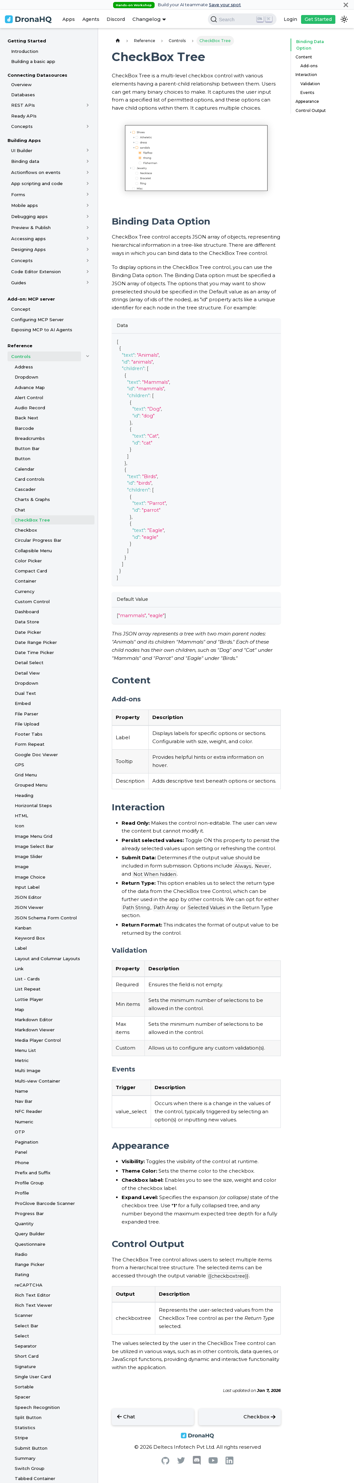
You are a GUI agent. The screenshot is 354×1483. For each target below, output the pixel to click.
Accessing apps (28, 238)
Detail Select (29, 662)
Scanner (24, 1315)
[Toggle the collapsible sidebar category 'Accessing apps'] (87, 238)
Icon (19, 825)
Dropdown (26, 377)
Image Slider (28, 856)
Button (22, 458)
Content (303, 50)
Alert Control (29, 397)
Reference (20, 345)
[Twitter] (181, 1462)
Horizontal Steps (33, 805)
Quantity (24, 1223)
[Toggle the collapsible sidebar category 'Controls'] (87, 356)
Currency (24, 591)
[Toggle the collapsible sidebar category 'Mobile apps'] (87, 205)
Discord (116, 19)
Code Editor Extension (36, 271)
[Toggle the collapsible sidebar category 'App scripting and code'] (87, 183)
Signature (25, 1366)
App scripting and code (37, 183)
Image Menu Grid (33, 836)
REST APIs (23, 105)
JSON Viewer (29, 907)
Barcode (24, 428)
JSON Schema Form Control (46, 917)
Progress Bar (29, 1213)
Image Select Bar (34, 846)
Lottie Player (29, 999)
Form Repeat (29, 744)
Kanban (23, 927)
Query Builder (30, 1233)
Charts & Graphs (32, 499)
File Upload (27, 723)
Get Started (318, 19)
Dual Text (25, 693)
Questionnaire (30, 1244)
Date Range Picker (36, 642)
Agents (90, 19)
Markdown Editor (34, 1019)
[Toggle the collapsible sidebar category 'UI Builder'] (87, 150)
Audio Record (30, 407)
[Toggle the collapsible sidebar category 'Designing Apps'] (87, 249)
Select (22, 1335)
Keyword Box (30, 938)
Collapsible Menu (33, 550)
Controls (21, 356)
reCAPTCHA (28, 1285)
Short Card (27, 1356)
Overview (21, 84)
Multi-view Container (37, 1081)
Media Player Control (38, 1040)
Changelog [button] (146, 19)
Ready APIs (24, 115)
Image (22, 866)
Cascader (25, 489)
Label (21, 948)
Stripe (21, 1437)
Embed (23, 703)
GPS (19, 764)
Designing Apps (28, 249)
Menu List (25, 1050)
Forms (18, 194)
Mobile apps (24, 205)
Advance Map (30, 387)
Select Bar (26, 1325)
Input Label (27, 887)
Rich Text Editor (32, 1295)
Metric (22, 1060)
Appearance (307, 95)
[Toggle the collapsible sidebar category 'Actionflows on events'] (87, 172)
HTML (21, 815)
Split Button (28, 1417)
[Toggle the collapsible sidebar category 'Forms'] (87, 194)
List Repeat (28, 988)
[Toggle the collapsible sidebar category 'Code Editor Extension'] (87, 271)
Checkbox (26, 530)
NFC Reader (28, 1111)
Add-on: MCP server (31, 299)
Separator (26, 1346)
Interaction (306, 68)
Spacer (22, 1396)
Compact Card (31, 570)
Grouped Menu (31, 785)
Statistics (25, 1427)
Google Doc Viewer (36, 754)
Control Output (310, 103)
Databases (23, 94)
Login (290, 19)
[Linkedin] (229, 1463)
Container (25, 581)
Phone (22, 1162)
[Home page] (118, 40)
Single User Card (33, 1376)
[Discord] (197, 1463)
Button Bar (27, 448)
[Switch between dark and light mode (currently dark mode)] (344, 19)
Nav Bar (23, 1101)
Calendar (24, 469)
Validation (310, 77)
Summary (25, 1458)
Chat (20, 509)
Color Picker (28, 560)
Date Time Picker (34, 652)
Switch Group (29, 1468)
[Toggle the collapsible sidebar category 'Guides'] (87, 283)
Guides (18, 282)
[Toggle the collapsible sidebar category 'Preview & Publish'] (87, 227)
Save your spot (225, 4)
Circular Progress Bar (38, 540)
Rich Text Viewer (33, 1305)
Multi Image (28, 1070)
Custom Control (32, 601)
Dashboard (27, 611)
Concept (20, 309)
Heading (24, 795)
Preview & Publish (31, 227)
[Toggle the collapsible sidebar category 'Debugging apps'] (87, 216)
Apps (68, 19)
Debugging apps (29, 216)
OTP (20, 1131)
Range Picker (29, 1264)
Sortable (24, 1386)
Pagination (26, 1142)
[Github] (165, 1463)
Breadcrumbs (30, 438)
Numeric (24, 1121)
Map (19, 1009)
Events (307, 86)
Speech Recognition (37, 1407)
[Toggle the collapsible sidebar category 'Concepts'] (87, 126)
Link (19, 968)
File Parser (26, 713)
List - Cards (27, 978)
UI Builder (21, 150)
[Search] (242, 19)
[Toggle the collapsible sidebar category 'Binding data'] (87, 161)
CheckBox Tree (32, 520)
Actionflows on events (35, 172)
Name (21, 1091)
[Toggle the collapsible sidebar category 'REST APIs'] (87, 105)
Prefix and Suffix (32, 1172)
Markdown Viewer (35, 1029)
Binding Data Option (315, 41)
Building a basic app (33, 61)
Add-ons (308, 59)
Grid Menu (26, 774)
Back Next (26, 417)
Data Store (27, 621)
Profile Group (29, 1182)
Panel (21, 1152)
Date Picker (28, 632)
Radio (21, 1254)
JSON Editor (28, 897)
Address (24, 366)
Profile (22, 1192)
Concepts (22, 126)
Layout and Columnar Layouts (47, 958)
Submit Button (31, 1448)
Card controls (29, 479)
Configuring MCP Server (37, 319)
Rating (22, 1274)
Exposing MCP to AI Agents (41, 329)
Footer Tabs (28, 734)
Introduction (24, 51)
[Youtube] (213, 1462)
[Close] (346, 4)
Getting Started (27, 40)
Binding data (25, 161)
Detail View (27, 673)
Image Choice (30, 877)
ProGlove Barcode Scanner (45, 1203)
